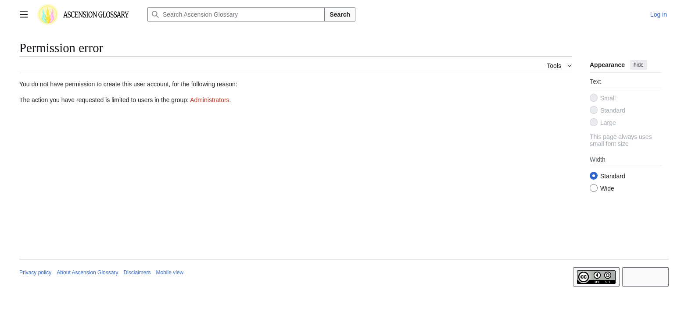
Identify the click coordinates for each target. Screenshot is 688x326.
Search (340, 14)
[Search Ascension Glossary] (236, 14)
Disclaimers (136, 272)
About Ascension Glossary (87, 272)
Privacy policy (35, 272)
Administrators (209, 99)
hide (639, 65)
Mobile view (169, 272)
